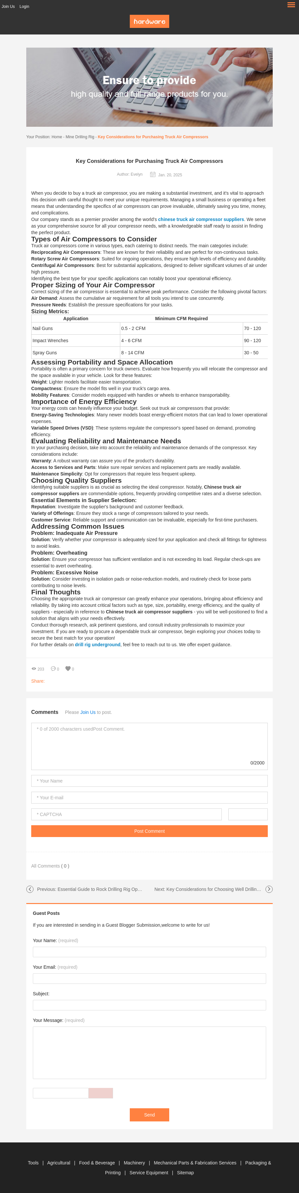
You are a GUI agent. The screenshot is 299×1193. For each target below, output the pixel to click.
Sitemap (185, 1172)
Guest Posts (46, 913)
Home (57, 137)
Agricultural (59, 1162)
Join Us (8, 6)
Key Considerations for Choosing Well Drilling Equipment (225, 889)
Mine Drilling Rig (80, 137)
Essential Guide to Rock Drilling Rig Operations (106, 889)
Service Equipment (149, 1172)
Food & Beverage (97, 1162)
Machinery (135, 1162)
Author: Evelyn (130, 174)
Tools (34, 1162)
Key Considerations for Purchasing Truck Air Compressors (153, 137)
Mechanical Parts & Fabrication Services (196, 1162)
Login (24, 6)
